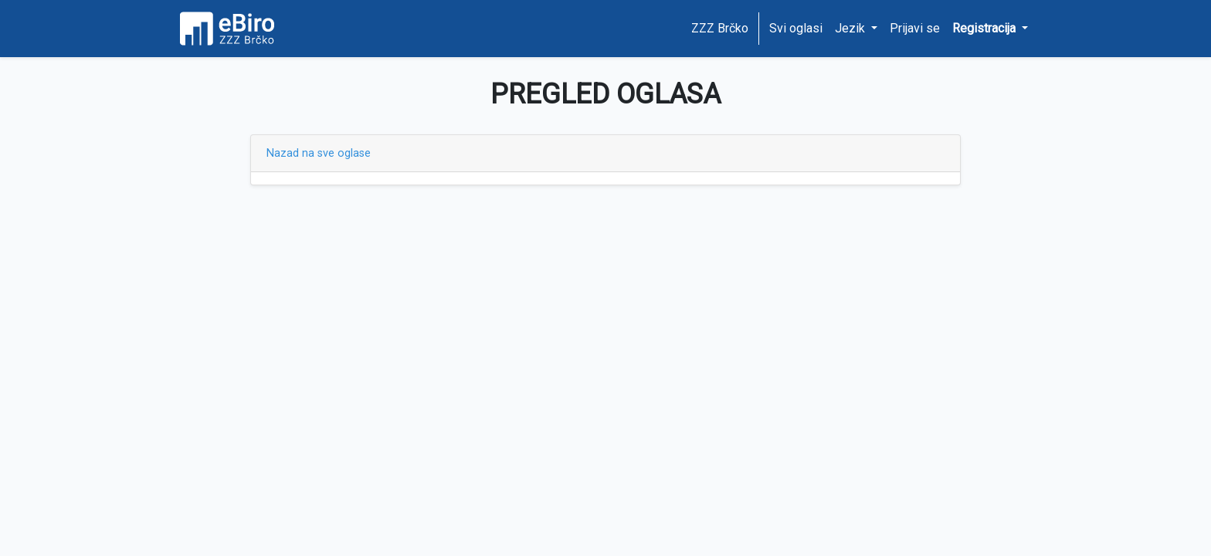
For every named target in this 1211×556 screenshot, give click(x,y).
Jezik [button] (851, 28)
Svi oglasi (796, 28)
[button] (990, 28)
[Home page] (233, 28)
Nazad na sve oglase (318, 153)
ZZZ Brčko (719, 28)
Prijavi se (915, 28)
